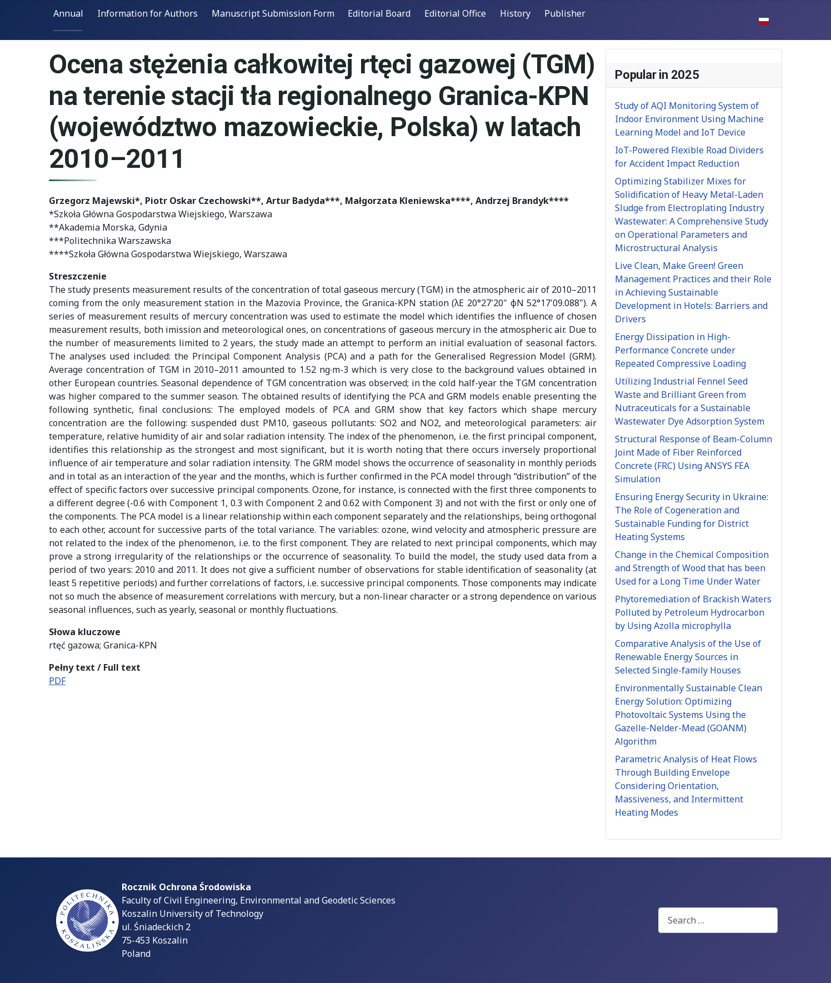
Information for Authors (147, 13)
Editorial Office (455, 13)
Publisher (564, 13)
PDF (57, 681)
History (515, 13)
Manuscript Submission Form (273, 13)
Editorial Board (379, 13)
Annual (68, 13)
